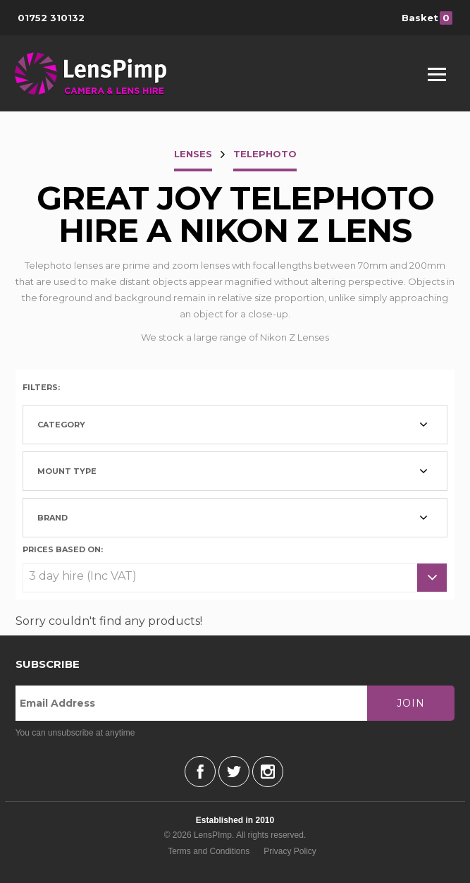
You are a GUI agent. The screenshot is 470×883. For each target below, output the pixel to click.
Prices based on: (63, 548)
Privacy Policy (290, 851)
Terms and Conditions (208, 851)
